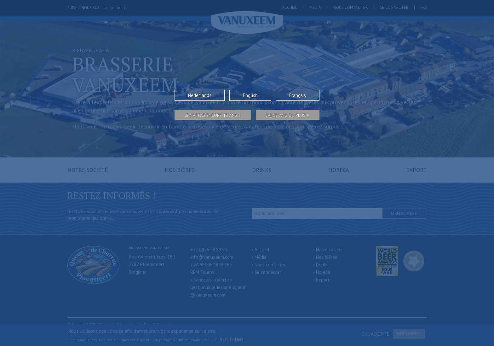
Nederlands (199, 95)
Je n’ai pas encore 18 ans (211, 115)
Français (297, 95)
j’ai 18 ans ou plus (286, 115)
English (250, 95)
